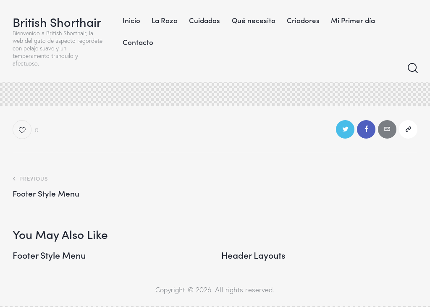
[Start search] (412, 68)
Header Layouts (254, 255)
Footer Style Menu (51, 255)
